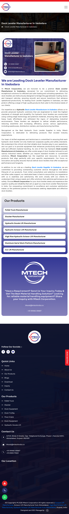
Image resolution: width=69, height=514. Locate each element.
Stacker (7, 405)
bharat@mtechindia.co (34, 305)
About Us (8, 370)
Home (6, 366)
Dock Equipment (11, 421)
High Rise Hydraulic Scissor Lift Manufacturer (25, 237)
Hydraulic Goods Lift (12, 425)
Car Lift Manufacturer (14, 250)
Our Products (9, 374)
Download (8, 382)
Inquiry (7, 386)
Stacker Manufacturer (14, 217)
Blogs (6, 378)
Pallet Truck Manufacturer (16, 210)
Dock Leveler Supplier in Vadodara (46, 167)
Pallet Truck (9, 401)
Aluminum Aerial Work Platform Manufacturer (25, 243)
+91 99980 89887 (34, 311)
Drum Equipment (11, 409)
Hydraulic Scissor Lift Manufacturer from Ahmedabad (34, 507)
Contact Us (8, 390)
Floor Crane (9, 417)
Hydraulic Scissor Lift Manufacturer (21, 230)
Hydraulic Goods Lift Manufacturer (20, 223)
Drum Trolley (9, 413)
